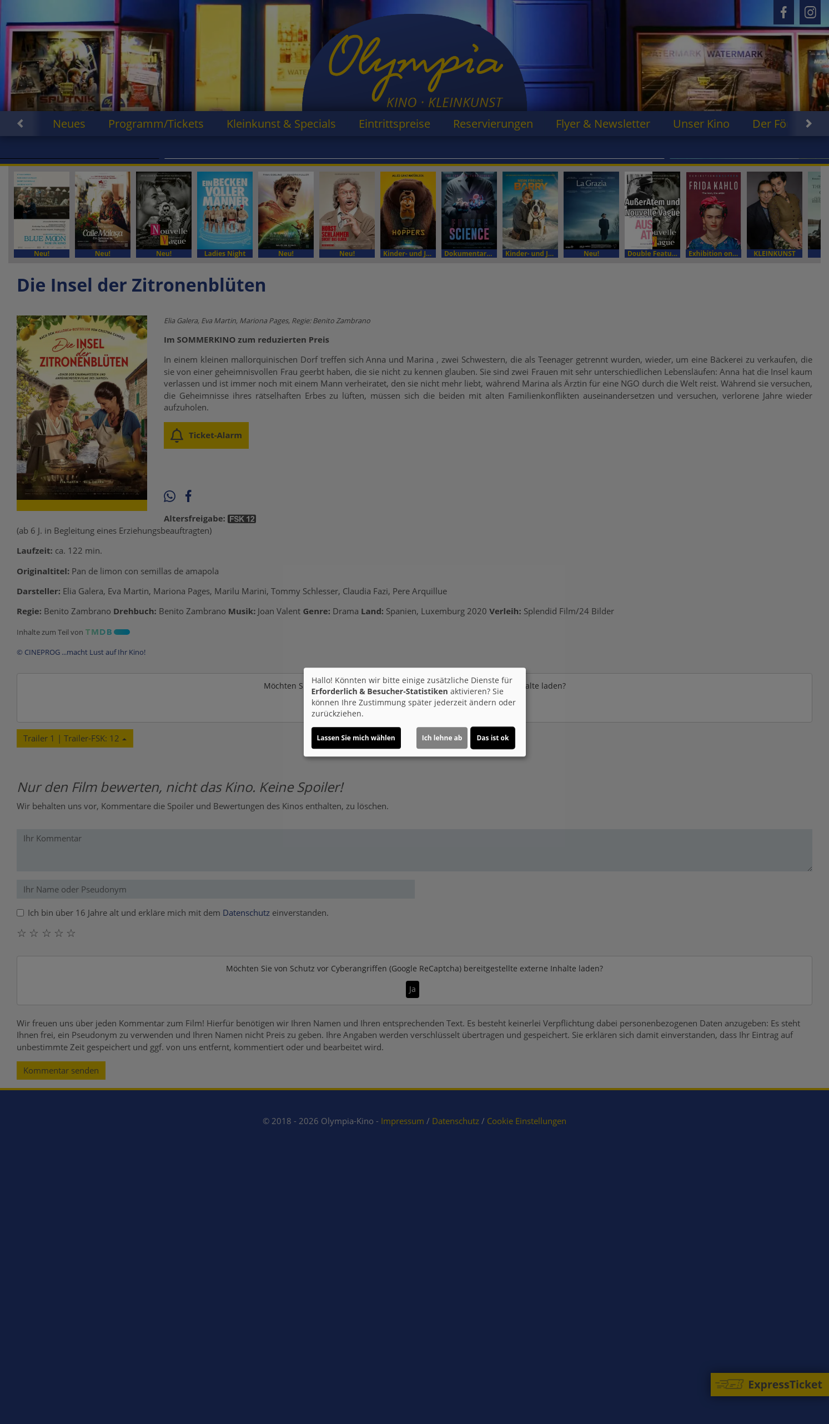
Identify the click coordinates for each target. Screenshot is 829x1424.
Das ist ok (492, 738)
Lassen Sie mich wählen (356, 738)
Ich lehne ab (442, 738)
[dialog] (415, 712)
